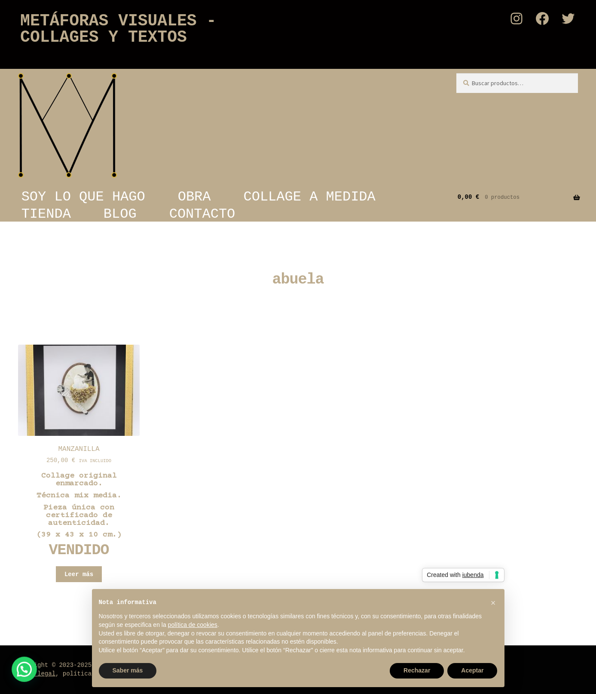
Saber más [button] (128, 670)
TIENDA (46, 214)
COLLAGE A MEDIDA (310, 196)
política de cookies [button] (192, 624)
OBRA (194, 196)
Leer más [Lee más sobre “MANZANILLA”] (78, 574)
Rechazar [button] (416, 670)
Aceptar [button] (472, 670)
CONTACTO (202, 214)
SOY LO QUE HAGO (83, 196)
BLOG (120, 214)
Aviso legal (35, 673)
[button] (6, 675)
